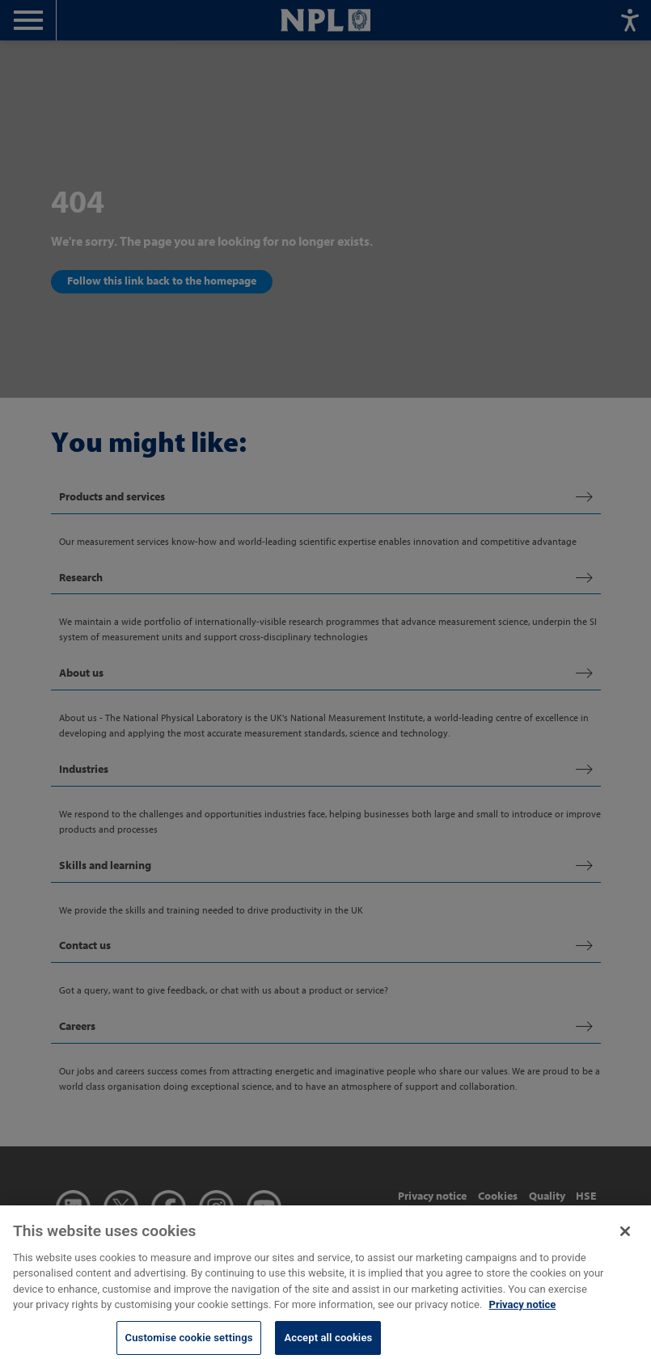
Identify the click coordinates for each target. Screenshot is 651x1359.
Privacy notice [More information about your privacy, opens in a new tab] (522, 1311)
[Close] (625, 1238)
